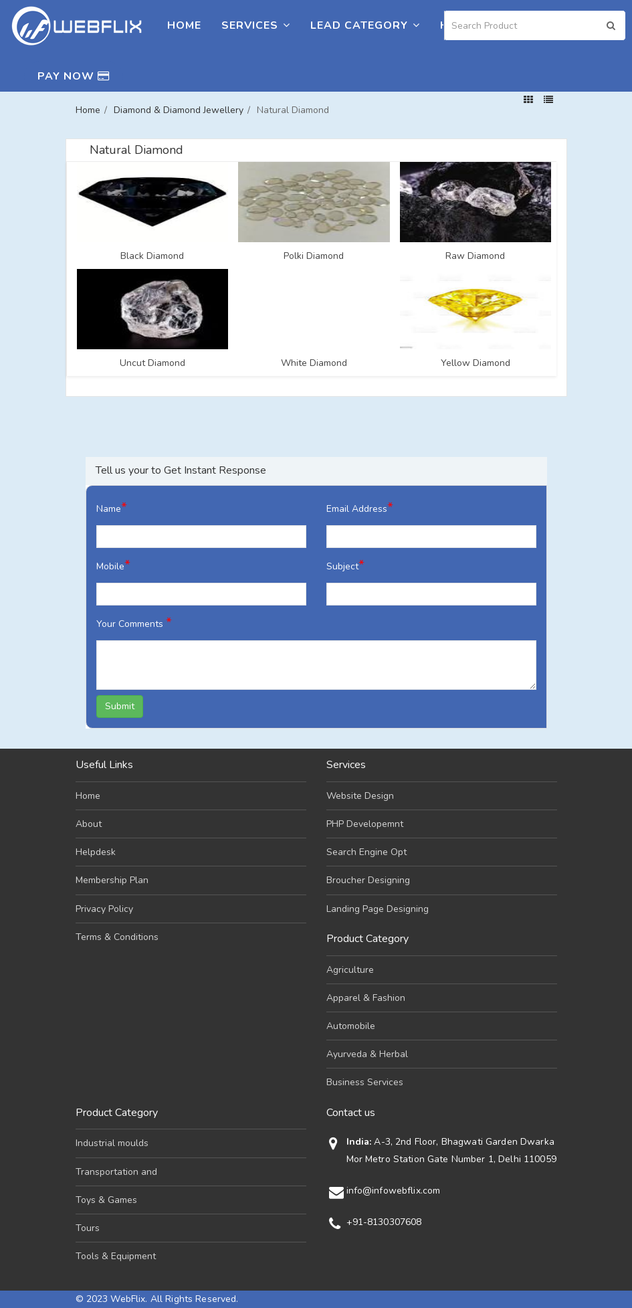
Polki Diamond (314, 256)
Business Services (364, 1082)
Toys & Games (106, 1200)
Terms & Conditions (117, 937)
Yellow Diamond (475, 363)
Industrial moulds (112, 1143)
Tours (88, 1228)
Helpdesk (96, 852)
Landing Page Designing (377, 909)
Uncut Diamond (152, 363)
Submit (119, 706)
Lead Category (365, 25)
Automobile (350, 1026)
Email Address (359, 507)
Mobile (113, 565)
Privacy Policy (104, 909)
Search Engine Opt (366, 852)
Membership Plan (112, 880)
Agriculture (350, 969)
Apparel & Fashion (365, 998)
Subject (345, 565)
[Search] (535, 25)
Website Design (360, 795)
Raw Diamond (475, 256)
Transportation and (116, 1171)
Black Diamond (152, 256)
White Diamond (314, 363)
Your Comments (134, 623)
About (89, 824)
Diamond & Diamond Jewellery (178, 110)
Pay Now (73, 76)
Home (184, 25)
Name (111, 507)
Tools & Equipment (116, 1256)
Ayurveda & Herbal (367, 1054)
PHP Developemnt (364, 824)
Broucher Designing (368, 880)
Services (255, 25)
